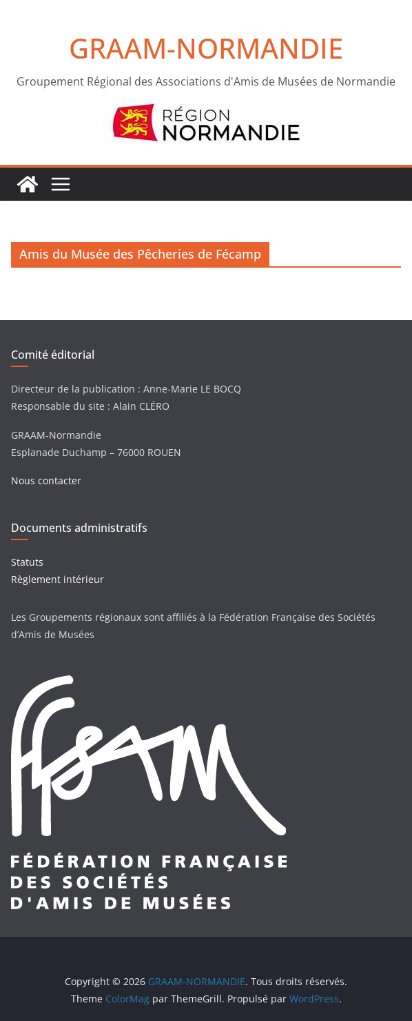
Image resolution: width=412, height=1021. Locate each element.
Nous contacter (46, 480)
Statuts (27, 561)
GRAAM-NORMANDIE (206, 48)
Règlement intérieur (57, 579)
